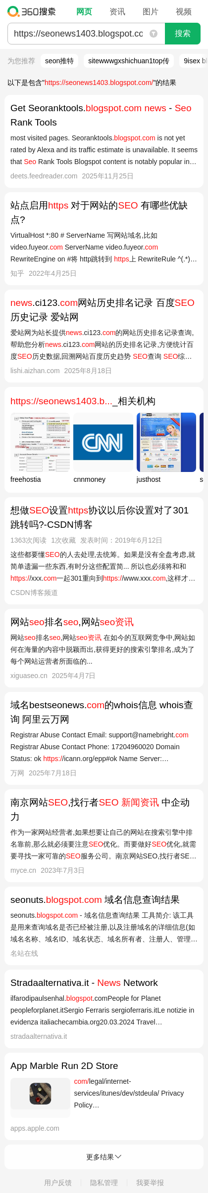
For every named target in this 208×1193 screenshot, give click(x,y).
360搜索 (33, 11)
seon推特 (59, 61)
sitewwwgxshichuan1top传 (128, 61)
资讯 (117, 11)
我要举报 (150, 1183)
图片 (150, 11)
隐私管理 (104, 1183)
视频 (184, 11)
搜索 (183, 33)
